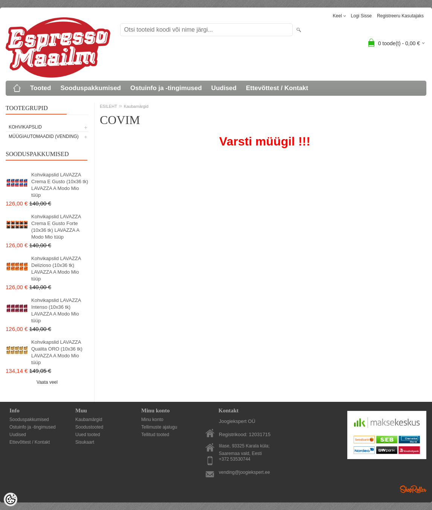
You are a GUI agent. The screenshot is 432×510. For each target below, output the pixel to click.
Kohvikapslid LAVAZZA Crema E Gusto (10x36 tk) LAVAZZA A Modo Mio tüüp (59, 185)
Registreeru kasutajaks (400, 15)
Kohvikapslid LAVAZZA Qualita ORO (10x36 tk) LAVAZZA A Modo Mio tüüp (56, 352)
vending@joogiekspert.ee (244, 472)
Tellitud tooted (155, 434)
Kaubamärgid (136, 106)
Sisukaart (84, 442)
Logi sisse (361, 15)
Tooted (40, 88)
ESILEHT (108, 106)
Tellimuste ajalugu (159, 427)
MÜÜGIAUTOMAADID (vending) (44, 136)
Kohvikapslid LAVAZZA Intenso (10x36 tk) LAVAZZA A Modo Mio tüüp (56, 310)
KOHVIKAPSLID (25, 127)
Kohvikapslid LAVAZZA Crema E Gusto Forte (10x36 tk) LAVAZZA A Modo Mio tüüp (56, 227)
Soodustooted (89, 427)
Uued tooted (87, 434)
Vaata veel (47, 382)
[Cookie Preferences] (10, 499)
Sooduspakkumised (90, 88)
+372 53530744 (234, 459)
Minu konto (152, 419)
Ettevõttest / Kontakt (277, 88)
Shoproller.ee (413, 489)
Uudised (224, 88)
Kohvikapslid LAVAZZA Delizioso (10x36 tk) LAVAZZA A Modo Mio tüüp (56, 269)
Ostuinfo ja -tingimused (166, 88)
